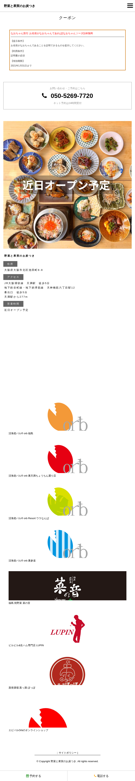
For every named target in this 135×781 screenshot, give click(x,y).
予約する (33, 776)
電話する (101, 776)
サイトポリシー (67, 752)
